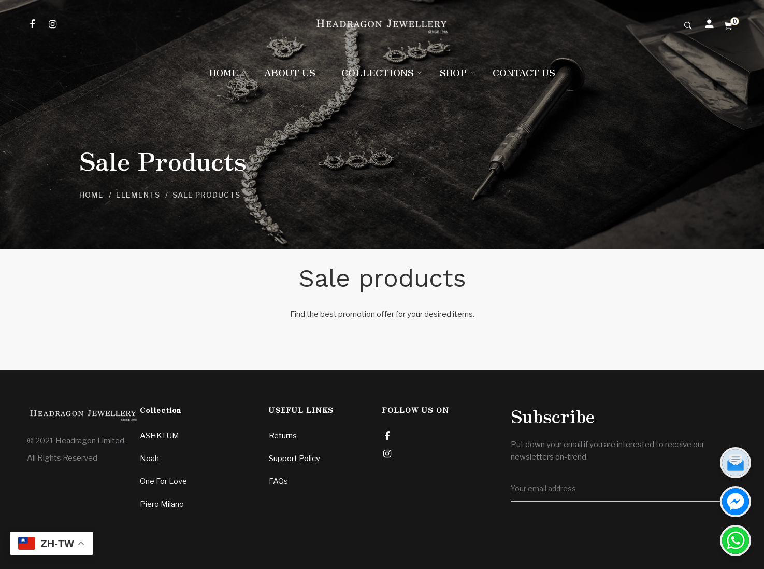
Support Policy (294, 458)
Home (91, 194)
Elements (138, 194)
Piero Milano (162, 504)
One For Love (163, 481)
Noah (149, 458)
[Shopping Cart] (728, 26)
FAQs (278, 481)
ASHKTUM (159, 435)
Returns (283, 435)
